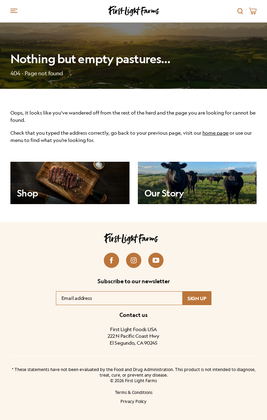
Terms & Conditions (133, 392)
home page (215, 133)
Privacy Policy (133, 401)
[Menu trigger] (13, 10)
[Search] (240, 11)
